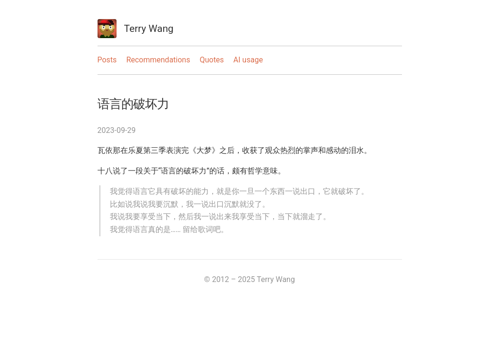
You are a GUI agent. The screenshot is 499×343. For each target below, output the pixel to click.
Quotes (212, 59)
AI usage (248, 59)
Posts (107, 59)
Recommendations (158, 59)
